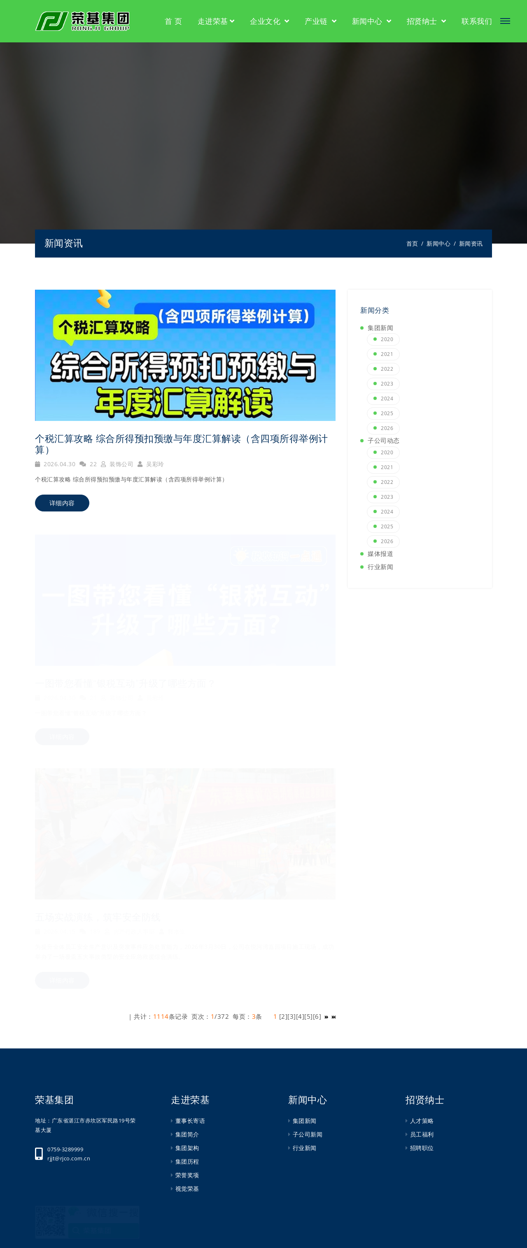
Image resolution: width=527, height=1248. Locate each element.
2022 (387, 368)
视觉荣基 (187, 1188)
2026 (387, 428)
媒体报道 (380, 553)
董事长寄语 (190, 1121)
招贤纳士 (423, 21)
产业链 (317, 21)
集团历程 (187, 1161)
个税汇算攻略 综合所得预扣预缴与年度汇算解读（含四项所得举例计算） (181, 444)
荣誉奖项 (187, 1175)
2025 (387, 413)
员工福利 (422, 1134)
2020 (387, 339)
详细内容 (62, 503)
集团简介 (187, 1134)
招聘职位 (422, 1148)
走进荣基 (213, 21)
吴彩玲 (151, 464)
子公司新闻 (308, 1134)
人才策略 (422, 1121)
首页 (412, 243)
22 (88, 464)
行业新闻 (380, 566)
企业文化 (266, 21)
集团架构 (187, 1148)
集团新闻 (380, 327)
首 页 (173, 21)
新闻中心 (368, 21)
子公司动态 (384, 440)
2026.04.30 (55, 464)
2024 (387, 398)
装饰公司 (117, 464)
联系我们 (477, 21)
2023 (387, 383)
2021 (387, 354)
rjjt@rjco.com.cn (68, 1158)
